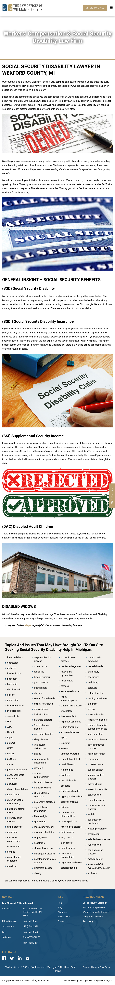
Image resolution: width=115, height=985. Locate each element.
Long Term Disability (93, 916)
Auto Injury (88, 921)
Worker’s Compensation (94, 907)
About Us (62, 912)
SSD (25, 967)
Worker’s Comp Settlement (96, 912)
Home (61, 903)
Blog (60, 907)
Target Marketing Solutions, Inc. (97, 980)
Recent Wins (64, 916)
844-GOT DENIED (31, 937)
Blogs (28, 625)
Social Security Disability (95, 903)
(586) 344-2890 (30, 926)
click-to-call (95, 7)
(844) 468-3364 (30, 943)
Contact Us (63, 921)
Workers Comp (12, 967)
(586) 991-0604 (30, 921)
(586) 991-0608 (30, 932)
